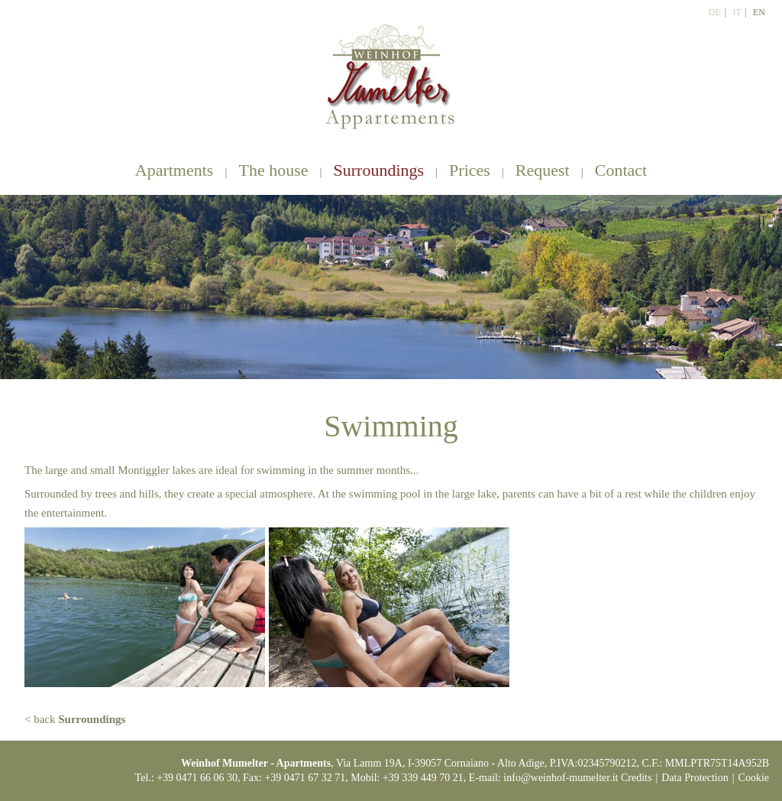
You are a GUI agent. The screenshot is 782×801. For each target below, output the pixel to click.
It (736, 12)
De (715, 12)
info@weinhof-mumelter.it (560, 777)
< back (74, 719)
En (759, 12)
